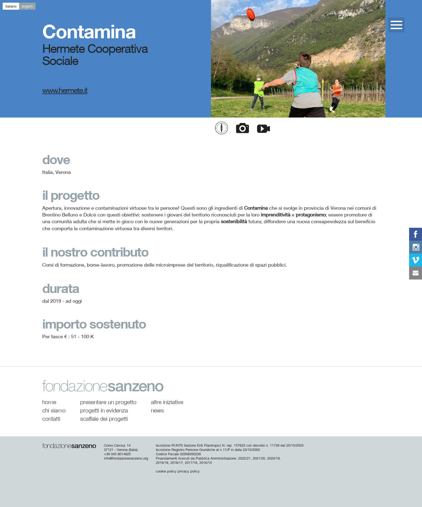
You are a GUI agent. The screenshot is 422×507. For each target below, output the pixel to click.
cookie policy (166, 471)
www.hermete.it (64, 90)
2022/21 (244, 458)
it (10, 6)
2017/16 (191, 462)
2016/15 (205, 462)
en (27, 6)
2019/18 (162, 462)
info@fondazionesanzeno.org (126, 458)
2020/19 (273, 458)
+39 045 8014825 (117, 454)
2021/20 (259, 458)
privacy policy (189, 471)
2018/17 (176, 462)
